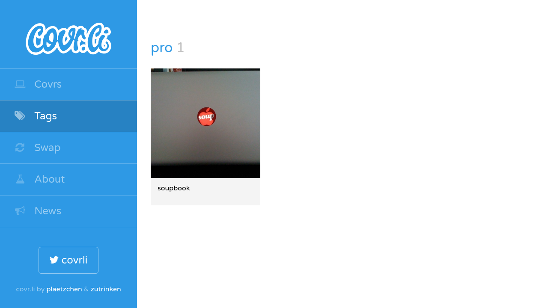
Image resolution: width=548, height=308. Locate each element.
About (39, 179)
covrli (68, 260)
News (37, 211)
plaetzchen (64, 289)
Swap (37, 148)
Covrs (38, 84)
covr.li (68, 34)
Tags (35, 116)
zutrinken (106, 289)
